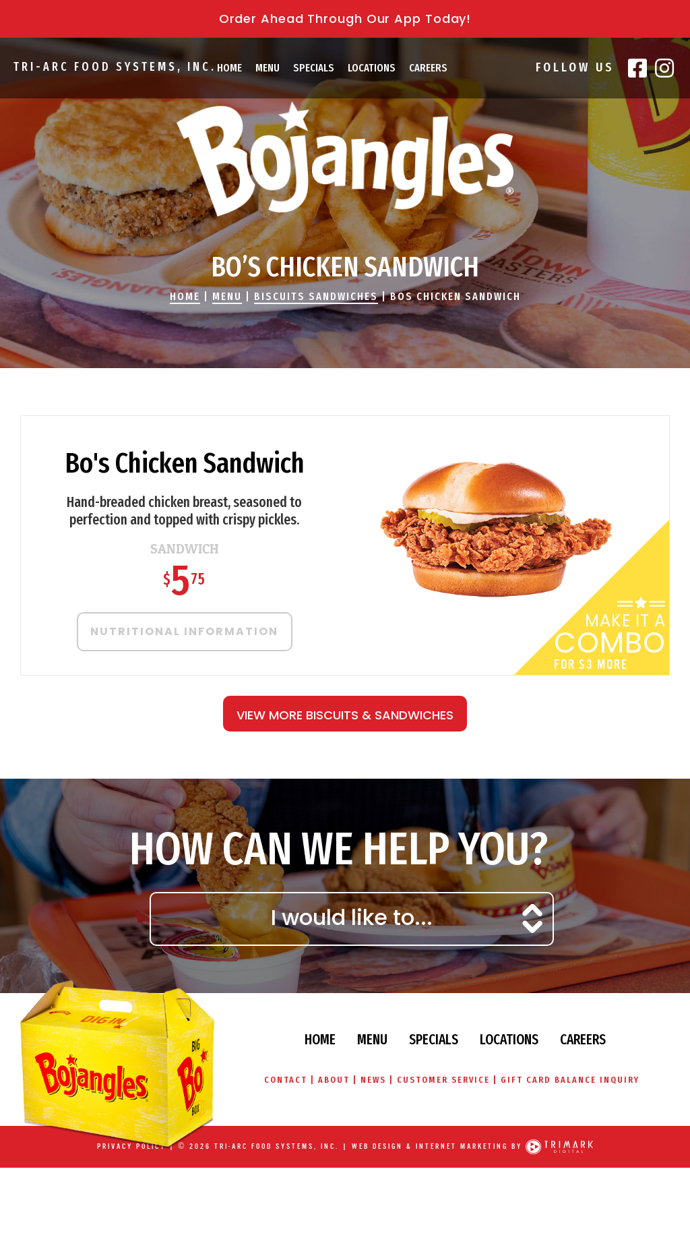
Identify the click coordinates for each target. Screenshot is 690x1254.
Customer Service (444, 1079)
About (332, 1079)
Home (229, 67)
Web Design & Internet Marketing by (437, 1146)
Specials (313, 67)
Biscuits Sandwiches (316, 296)
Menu (267, 67)
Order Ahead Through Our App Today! (345, 18)
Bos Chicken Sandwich (455, 296)
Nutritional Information (184, 631)
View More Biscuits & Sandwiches (345, 715)
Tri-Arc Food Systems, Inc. (112, 67)
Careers (428, 67)
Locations (372, 67)
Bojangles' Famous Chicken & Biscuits (345, 158)
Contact (283, 1079)
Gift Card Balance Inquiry (572, 1079)
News (373, 1079)
